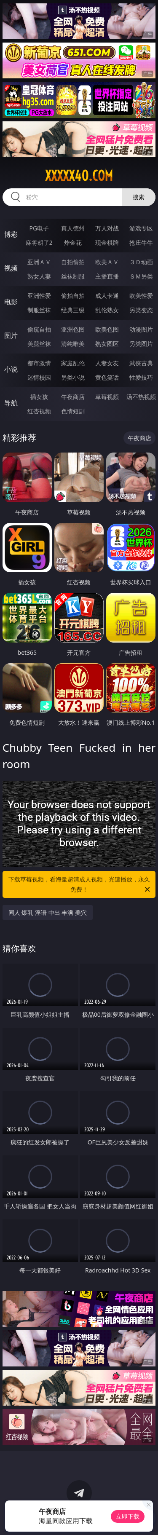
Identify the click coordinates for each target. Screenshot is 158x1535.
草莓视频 (107, 397)
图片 (11, 335)
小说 (11, 369)
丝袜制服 (73, 276)
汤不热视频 (141, 397)
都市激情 (39, 363)
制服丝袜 (39, 310)
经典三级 (73, 310)
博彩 (11, 234)
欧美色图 (107, 329)
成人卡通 (107, 296)
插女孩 (39, 397)
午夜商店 (73, 397)
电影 (11, 301)
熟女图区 (107, 344)
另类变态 (141, 310)
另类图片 (141, 344)
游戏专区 (141, 228)
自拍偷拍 (73, 262)
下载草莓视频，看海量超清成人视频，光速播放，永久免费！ (80, 885)
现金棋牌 (107, 242)
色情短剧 (73, 411)
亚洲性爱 (39, 296)
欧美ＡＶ (107, 262)
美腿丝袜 (39, 344)
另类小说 (73, 377)
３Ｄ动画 (141, 262)
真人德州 (73, 228)
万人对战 (107, 228)
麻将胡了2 (39, 242)
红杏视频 (39, 411)
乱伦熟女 (107, 310)
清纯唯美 (73, 344)
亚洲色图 (73, 329)
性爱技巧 (141, 377)
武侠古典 (141, 363)
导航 (11, 402)
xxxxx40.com (79, 175)
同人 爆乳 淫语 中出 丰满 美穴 (47, 912)
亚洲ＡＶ (39, 262)
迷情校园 (39, 377)
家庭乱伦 (73, 363)
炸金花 (73, 242)
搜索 (139, 197)
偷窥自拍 (39, 329)
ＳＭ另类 (141, 276)
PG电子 (39, 228)
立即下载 (127, 1516)
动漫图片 (141, 329)
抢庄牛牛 (141, 242)
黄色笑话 (107, 377)
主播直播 (107, 276)
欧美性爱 (141, 296)
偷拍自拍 (73, 296)
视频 (11, 268)
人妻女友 (107, 363)
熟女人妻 (39, 276)
